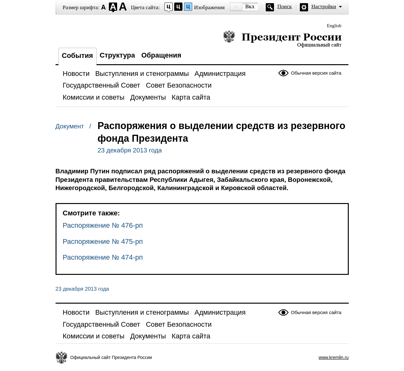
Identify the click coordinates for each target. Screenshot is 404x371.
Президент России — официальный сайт (282, 39)
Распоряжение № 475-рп (103, 241)
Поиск (284, 6)
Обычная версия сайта (316, 73)
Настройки (324, 6)
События (77, 55)
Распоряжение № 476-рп (103, 225)
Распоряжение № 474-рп (103, 257)
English (334, 25)
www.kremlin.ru (334, 357)
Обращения (161, 55)
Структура (117, 55)
